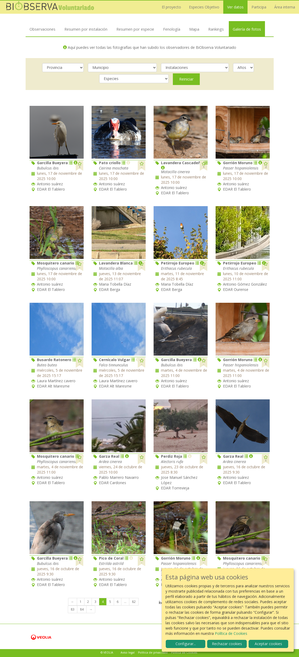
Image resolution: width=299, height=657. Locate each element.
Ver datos (235, 7)
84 (82, 609)
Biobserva (50, 7)
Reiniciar (186, 79)
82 (134, 601)
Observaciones (42, 29)
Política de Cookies (184, 652)
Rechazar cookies (227, 643)
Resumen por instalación (85, 29)
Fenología (171, 29)
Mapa (194, 29)
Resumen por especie (135, 29)
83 (72, 609)
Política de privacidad (153, 652)
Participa (258, 7)
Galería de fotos (247, 29)
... (125, 601)
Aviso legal (128, 652)
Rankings (216, 29)
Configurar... (185, 643)
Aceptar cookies (268, 643)
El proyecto (171, 7)
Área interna (284, 7)
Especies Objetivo (204, 7)
